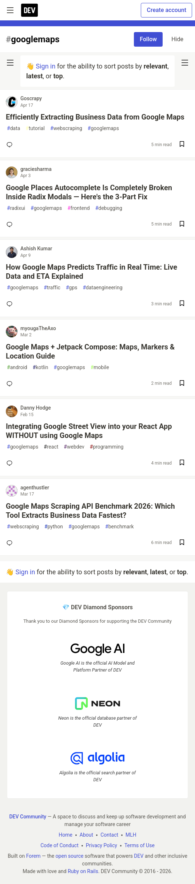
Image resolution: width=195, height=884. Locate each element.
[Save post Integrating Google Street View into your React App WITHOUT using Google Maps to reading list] (182, 463)
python (53, 527)
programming (107, 447)
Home (65, 835)
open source (70, 856)
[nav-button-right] (185, 62)
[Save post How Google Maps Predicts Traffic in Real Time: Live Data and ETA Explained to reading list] (182, 304)
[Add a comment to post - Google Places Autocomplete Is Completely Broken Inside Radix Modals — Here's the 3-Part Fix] (11, 224)
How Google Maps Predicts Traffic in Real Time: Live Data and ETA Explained (91, 272)
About (86, 835)
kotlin (40, 367)
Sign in (45, 66)
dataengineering (102, 288)
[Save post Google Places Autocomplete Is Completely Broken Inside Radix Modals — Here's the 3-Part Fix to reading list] (182, 224)
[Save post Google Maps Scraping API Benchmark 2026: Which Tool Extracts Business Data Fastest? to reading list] (182, 543)
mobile (100, 367)
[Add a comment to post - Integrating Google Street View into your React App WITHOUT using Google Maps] (11, 463)
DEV (138, 856)
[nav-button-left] (10, 62)
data (13, 128)
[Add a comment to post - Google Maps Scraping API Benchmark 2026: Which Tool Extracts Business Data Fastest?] (11, 543)
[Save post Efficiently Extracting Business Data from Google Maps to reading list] (182, 145)
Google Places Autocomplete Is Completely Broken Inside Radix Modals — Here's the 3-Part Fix (89, 192)
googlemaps (103, 128)
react (51, 447)
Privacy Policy (101, 845)
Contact (109, 835)
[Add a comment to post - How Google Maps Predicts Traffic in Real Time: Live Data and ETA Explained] (11, 304)
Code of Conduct (59, 845)
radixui (16, 208)
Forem (33, 856)
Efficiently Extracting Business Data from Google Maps (95, 117)
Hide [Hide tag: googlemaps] (177, 39)
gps (71, 288)
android (17, 367)
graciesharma (36, 169)
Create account (166, 10)
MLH (131, 835)
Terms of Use (139, 845)
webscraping (66, 128)
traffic (52, 288)
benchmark (119, 527)
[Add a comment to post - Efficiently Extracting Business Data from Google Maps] (11, 144)
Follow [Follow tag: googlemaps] (148, 39)
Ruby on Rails (83, 871)
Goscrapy (31, 98)
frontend (78, 208)
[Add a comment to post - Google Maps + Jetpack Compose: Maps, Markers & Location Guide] (11, 384)
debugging (108, 208)
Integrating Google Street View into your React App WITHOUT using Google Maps (89, 431)
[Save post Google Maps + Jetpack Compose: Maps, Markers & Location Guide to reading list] (182, 384)
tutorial (35, 128)
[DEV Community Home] (29, 10)
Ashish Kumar (36, 248)
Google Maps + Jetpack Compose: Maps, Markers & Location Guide (90, 351)
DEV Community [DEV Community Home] (27, 817)
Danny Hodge (35, 408)
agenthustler (34, 487)
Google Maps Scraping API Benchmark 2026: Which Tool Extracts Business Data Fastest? (90, 511)
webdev (74, 447)
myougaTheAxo (38, 328)
